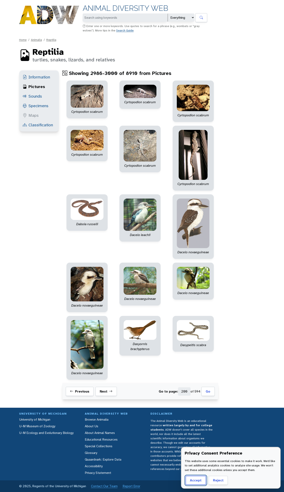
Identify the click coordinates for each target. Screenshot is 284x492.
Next (106, 391)
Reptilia (51, 40)
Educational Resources (101, 439)
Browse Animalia (96, 419)
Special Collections (98, 446)
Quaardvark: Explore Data (103, 459)
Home (23, 40)
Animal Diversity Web (125, 8)
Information (36, 77)
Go (208, 391)
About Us (91, 426)
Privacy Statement (98, 473)
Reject (218, 480)
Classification (38, 125)
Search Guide (125, 30)
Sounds (32, 96)
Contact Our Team (104, 486)
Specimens (35, 106)
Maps (31, 115)
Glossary (91, 453)
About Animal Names (100, 433)
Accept (196, 480)
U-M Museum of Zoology (37, 426)
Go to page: (168, 391)
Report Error (131, 486)
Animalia (36, 40)
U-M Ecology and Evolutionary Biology (46, 433)
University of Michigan (34, 419)
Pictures (34, 86)
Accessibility (94, 466)
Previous (79, 391)
